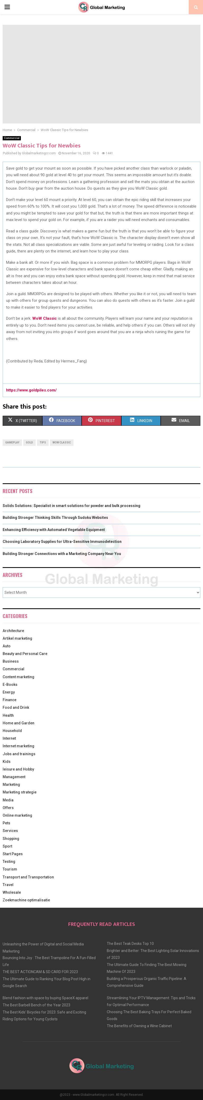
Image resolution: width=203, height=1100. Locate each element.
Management (14, 777)
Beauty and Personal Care (25, 654)
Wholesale (12, 892)
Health (8, 715)
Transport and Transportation (28, 877)
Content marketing (18, 677)
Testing (9, 861)
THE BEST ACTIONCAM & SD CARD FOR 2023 (40, 972)
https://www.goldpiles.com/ (31, 390)
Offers (8, 808)
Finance (9, 700)
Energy (9, 692)
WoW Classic (62, 442)
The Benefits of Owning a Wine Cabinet (139, 1026)
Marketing (11, 784)
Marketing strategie (19, 792)
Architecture (13, 631)
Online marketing (17, 815)
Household (12, 731)
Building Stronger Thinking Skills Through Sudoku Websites (55, 517)
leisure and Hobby (18, 769)
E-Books (10, 684)
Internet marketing (18, 746)
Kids (7, 761)
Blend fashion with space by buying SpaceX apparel (45, 998)
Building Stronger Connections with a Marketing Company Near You (62, 554)
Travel (8, 885)
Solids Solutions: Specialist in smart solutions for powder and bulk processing (71, 506)
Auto (7, 646)
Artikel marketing (17, 638)
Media (8, 800)
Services (10, 831)
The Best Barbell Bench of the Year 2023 (36, 1005)
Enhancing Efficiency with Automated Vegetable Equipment (54, 530)
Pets (6, 823)
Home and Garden (18, 723)
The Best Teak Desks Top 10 (130, 943)
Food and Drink (16, 707)
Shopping (11, 838)
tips (43, 442)
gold (29, 442)
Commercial (12, 138)
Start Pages (13, 854)
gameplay (12, 442)
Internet (9, 738)
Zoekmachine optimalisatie (26, 900)
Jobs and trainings (19, 754)
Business (11, 661)
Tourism (10, 869)
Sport (7, 846)
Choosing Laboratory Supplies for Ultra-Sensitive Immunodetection (62, 541)
